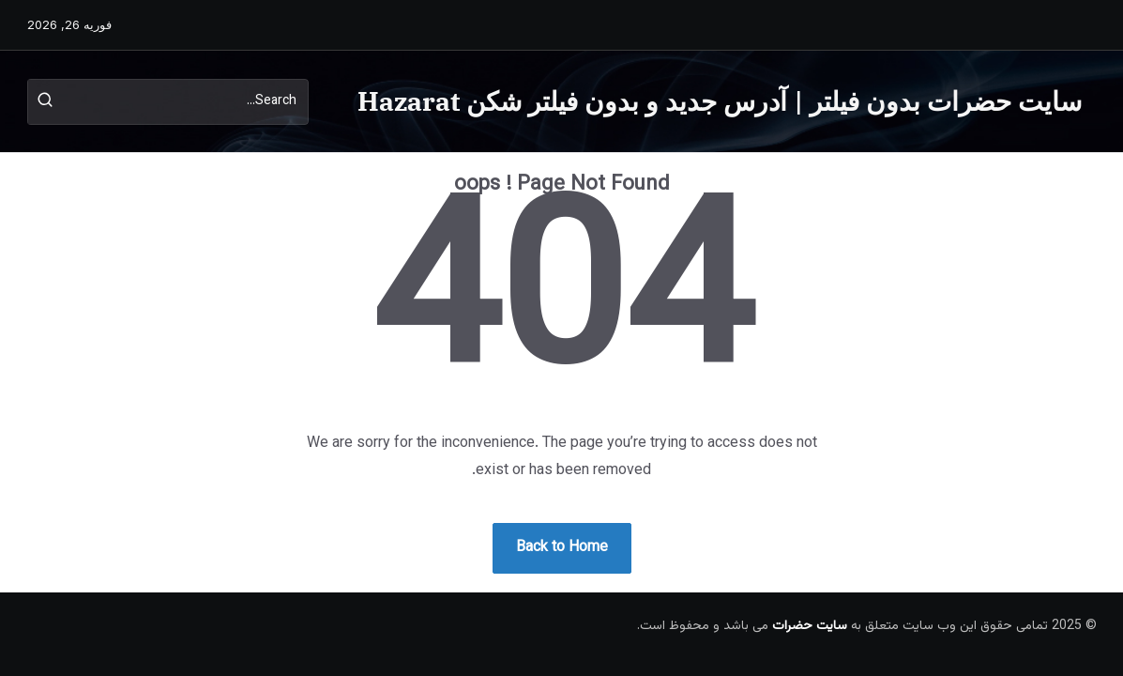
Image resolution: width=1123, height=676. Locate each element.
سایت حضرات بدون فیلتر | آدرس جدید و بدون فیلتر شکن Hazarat (719, 101)
